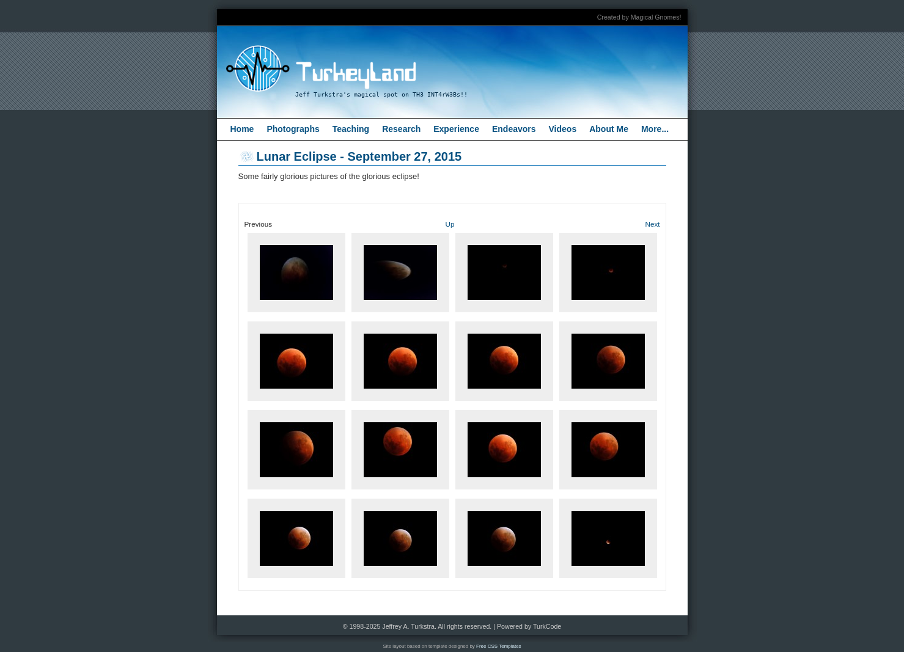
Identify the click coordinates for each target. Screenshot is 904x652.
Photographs (292, 129)
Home (242, 129)
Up (450, 224)
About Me (608, 129)
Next (652, 224)
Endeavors (514, 129)
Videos (563, 129)
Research (401, 129)
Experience (456, 129)
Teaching (351, 129)
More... (655, 129)
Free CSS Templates (498, 646)
